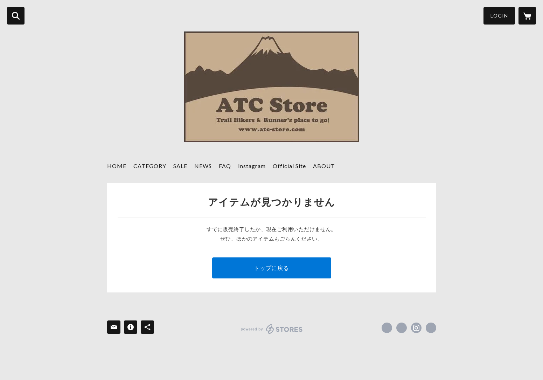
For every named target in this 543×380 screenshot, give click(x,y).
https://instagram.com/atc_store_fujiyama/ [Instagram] (416, 328)
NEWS (203, 166)
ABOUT (324, 166)
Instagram (252, 166)
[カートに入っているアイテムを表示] (527, 16)
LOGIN (499, 16)
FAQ (225, 166)
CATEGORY (149, 166)
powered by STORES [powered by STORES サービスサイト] (272, 329)
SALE (180, 166)
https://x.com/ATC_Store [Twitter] (401, 328)
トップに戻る (271, 267)
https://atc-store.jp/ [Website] (431, 328)
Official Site (289, 166)
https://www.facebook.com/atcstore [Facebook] (387, 328)
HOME (116, 166)
